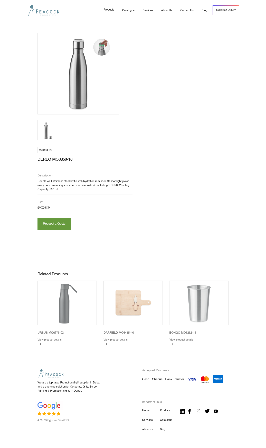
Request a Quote (54, 223)
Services (147, 420)
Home (145, 410)
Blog (162, 429)
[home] (44, 10)
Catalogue (166, 420)
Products (165, 410)
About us (147, 429)
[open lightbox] (78, 73)
